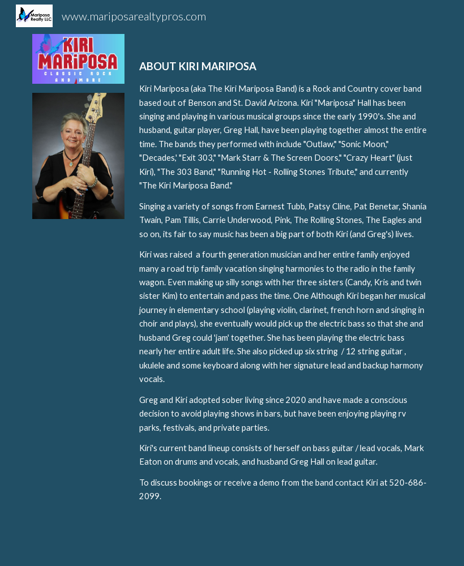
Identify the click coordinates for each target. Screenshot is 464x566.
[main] (283, 291)
